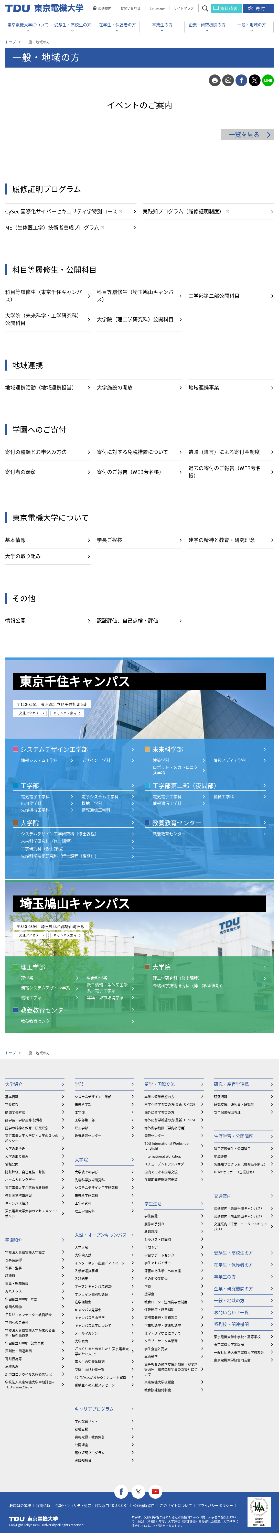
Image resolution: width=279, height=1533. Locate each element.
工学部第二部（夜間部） (186, 785)
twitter (255, 80)
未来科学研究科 (86, 1195)
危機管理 (11, 1366)
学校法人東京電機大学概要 (25, 1252)
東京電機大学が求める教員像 (26, 1187)
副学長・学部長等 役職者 (23, 1119)
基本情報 (11, 1096)
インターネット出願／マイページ (100, 1262)
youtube (155, 1492)
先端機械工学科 (35, 810)
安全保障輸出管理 (227, 1112)
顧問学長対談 (15, 1112)
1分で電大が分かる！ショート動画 (100, 1377)
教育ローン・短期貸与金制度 (165, 1301)
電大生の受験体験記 (90, 1361)
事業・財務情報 (16, 1283)
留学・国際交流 (159, 1084)
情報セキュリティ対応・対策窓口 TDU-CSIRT (92, 1505)
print (215, 80)
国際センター (154, 1135)
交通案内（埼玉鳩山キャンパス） (239, 1216)
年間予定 (151, 1247)
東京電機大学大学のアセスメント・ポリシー (31, 1213)
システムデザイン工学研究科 (96, 1187)
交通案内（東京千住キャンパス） (239, 1208)
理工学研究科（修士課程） (177, 978)
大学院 (29, 822)
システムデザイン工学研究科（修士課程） (60, 834)
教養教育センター (176, 822)
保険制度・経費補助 (159, 1309)
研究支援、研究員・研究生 (234, 1104)
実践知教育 (83, 1460)
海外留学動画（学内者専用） (166, 1127)
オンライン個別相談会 (91, 1294)
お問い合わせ (131, 8)
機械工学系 (31, 997)
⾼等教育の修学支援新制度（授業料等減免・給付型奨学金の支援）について (171, 1369)
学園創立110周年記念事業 (24, 1343)
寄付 (261, 8)
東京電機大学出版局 (229, 1344)
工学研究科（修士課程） (43, 848)
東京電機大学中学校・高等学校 (237, 1336)
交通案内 (104, 8)
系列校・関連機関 (18, 1350)
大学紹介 (14, 1084)
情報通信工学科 (96, 810)
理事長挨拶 (13, 1259)
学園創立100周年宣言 (21, 1299)
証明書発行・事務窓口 (161, 1317)
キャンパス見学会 (88, 1309)
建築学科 (161, 760)
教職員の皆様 (20, 1505)
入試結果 (81, 1278)
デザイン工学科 (96, 760)
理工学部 (32, 966)
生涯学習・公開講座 (233, 1136)
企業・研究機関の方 (207, 24)
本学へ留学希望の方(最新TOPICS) (169, 1104)
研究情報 (220, 1096)
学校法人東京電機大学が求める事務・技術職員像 (30, 1333)
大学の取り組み (16, 1156)
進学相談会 (83, 1301)
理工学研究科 (85, 1210)
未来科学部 (167, 749)
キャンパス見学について (93, 1325)
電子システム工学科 (100, 796)
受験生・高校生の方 (72, 24)
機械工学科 (92, 803)
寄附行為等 (13, 1358)
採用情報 (43, 1505)
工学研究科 (83, 1203)
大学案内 (81, 1340)
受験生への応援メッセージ (95, 1385)
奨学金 (149, 1293)
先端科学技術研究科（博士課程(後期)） (189, 985)
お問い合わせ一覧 (231, 1312)
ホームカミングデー (20, 1179)
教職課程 (151, 1231)
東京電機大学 (33, 1519)
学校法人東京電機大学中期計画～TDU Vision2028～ (30, 1384)
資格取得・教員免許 (90, 1436)
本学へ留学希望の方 (159, 1096)
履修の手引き (154, 1223)
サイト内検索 (210, 8)
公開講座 (81, 1444)
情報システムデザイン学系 (45, 988)
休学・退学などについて (162, 1333)
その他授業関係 (156, 1278)
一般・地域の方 (251, 24)
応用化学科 (31, 803)
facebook (241, 80)
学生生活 (153, 1203)
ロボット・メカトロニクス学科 (175, 770)
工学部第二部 (85, 1119)
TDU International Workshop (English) (166, 1146)
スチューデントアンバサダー (165, 1163)
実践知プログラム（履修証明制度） (240, 1164)
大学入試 (81, 1247)
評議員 (10, 1275)
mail (228, 80)
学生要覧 (151, 1215)
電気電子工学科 (35, 796)
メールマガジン (86, 1333)
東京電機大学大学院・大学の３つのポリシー (31, 1138)
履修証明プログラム (90, 1452)
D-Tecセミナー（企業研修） (235, 1171)
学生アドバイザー (157, 1262)
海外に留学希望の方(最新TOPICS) (169, 1119)
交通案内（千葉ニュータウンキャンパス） (240, 1226)
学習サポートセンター (161, 1255)
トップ (10, 41)
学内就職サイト (86, 1421)
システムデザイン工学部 (54, 749)
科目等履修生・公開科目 (232, 1148)
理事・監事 (13, 1267)
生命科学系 (97, 978)
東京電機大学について (27, 24)
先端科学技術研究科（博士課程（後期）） (60, 856)
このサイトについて (176, 1505)
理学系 (27, 978)
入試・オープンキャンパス (101, 1235)
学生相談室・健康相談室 (162, 1325)
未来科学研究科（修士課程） (47, 841)
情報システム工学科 (39, 760)
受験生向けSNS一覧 (89, 1369)
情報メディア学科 (229, 760)
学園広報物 (13, 1306)
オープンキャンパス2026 (93, 1286)
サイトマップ (184, 8)
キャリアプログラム (94, 1409)
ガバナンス (13, 1291)
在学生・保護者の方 (117, 24)
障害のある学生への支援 (162, 1270)
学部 (79, 1084)
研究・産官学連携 (231, 1084)
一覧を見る (244, 134)
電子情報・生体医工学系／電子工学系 (107, 988)
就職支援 (81, 1429)
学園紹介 (14, 1239)
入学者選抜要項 (86, 1270)
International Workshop (162, 1156)
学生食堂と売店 (156, 1348)
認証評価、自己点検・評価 (25, 1171)
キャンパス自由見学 (90, 1317)
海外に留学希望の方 (159, 1112)
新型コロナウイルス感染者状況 (28, 1374)
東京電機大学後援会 (159, 1381)
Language (157, 8)
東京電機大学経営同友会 (232, 1359)
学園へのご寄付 (16, 1322)
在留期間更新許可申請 (161, 1179)
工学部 (29, 785)
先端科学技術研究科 (90, 1179)
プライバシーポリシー (215, 1505)
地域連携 (220, 1156)
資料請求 (229, 8)
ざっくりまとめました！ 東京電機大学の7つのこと (102, 1351)
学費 (147, 1286)
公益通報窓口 (144, 1505)
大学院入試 (83, 1255)
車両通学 (151, 1356)
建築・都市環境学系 (105, 997)
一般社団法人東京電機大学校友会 (239, 1352)
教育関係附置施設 (18, 1195)
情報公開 (11, 1163)
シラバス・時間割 (157, 1239)
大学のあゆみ (15, 1148)
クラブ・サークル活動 (161, 1340)
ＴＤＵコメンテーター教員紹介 (28, 1314)
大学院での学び (86, 1171)
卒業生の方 (162, 24)
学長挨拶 (11, 1104)
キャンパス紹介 (16, 1203)
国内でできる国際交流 (161, 1171)
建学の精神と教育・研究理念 (26, 1127)
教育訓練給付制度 (157, 1389)
